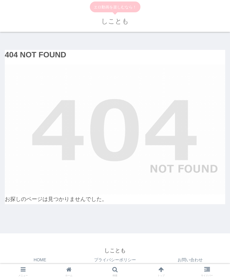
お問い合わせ (190, 259)
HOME (40, 259)
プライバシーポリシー (115, 259)
